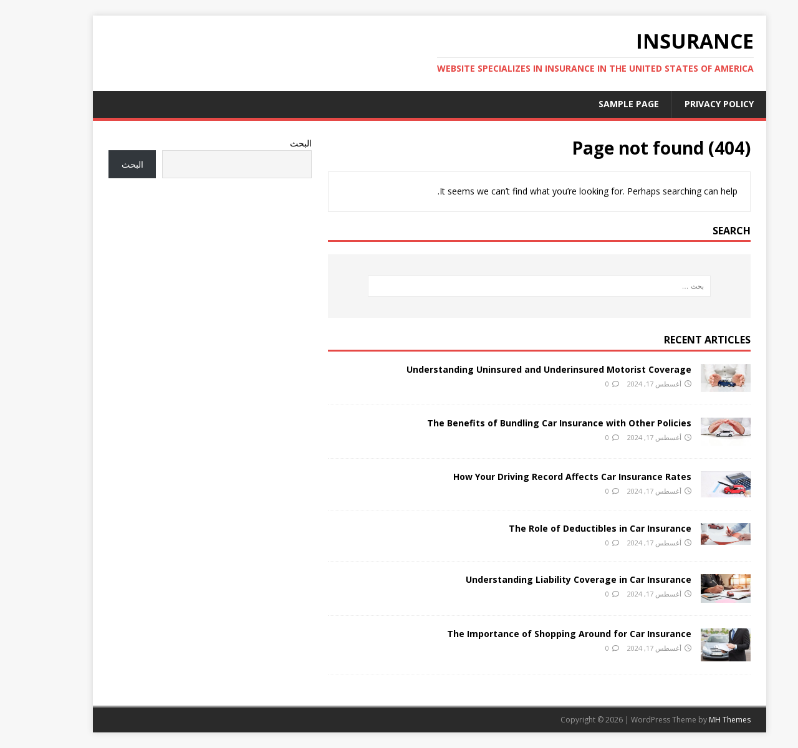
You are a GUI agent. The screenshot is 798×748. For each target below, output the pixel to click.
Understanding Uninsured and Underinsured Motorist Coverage (518, 369)
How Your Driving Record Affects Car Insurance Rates (542, 476)
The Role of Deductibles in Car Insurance (569, 528)
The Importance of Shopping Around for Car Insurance (538, 634)
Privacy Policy (688, 104)
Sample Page (598, 104)
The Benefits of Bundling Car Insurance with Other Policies (529, 423)
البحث (270, 143)
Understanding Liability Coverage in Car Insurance (548, 579)
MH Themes (699, 719)
